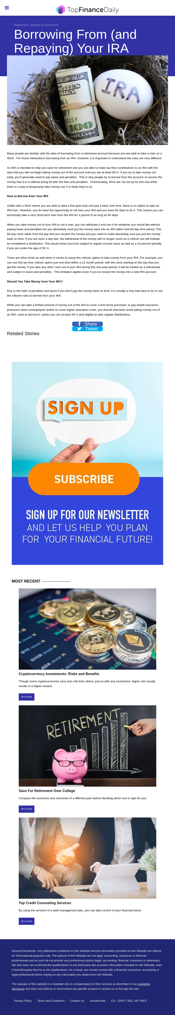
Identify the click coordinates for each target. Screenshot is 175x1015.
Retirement (21, 25)
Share (87, 324)
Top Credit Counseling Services (45, 903)
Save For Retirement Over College (47, 791)
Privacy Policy (23, 1000)
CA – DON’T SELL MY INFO (129, 1000)
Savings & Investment (44, 25)
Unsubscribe (97, 1000)
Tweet (87, 328)
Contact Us (77, 1000)
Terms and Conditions (51, 1000)
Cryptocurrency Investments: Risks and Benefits (59, 674)
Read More (26, 697)
